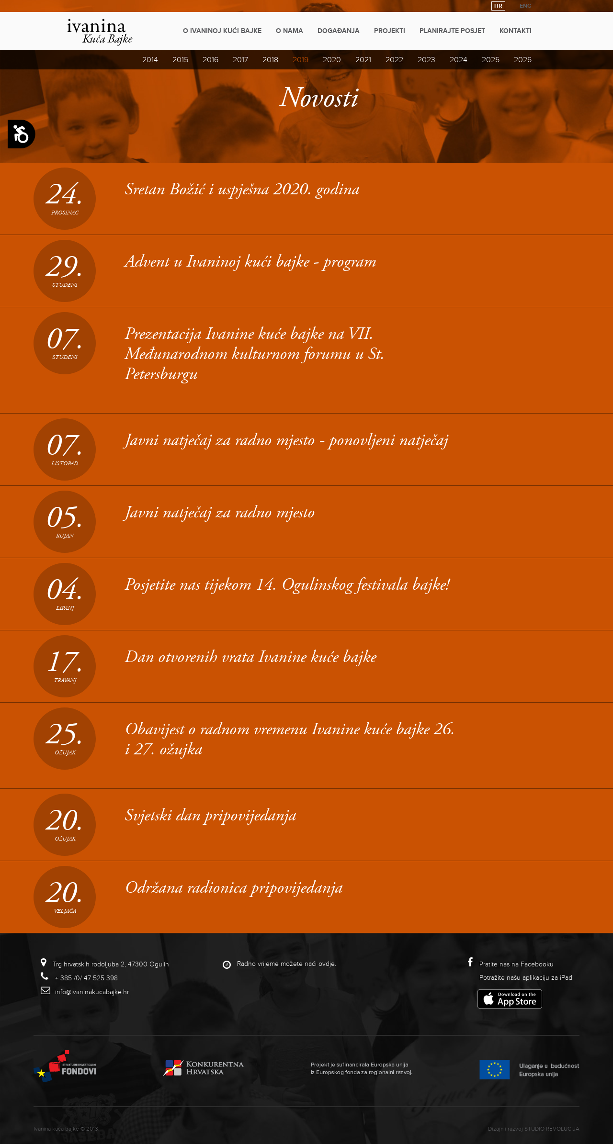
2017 (240, 60)
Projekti (389, 31)
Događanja (339, 31)
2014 (150, 60)
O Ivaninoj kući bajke (222, 31)
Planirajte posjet (452, 31)
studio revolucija (551, 1129)
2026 (523, 60)
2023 (426, 60)
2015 (180, 60)
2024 (458, 60)
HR (498, 6)
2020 (332, 60)
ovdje (326, 964)
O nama (289, 31)
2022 (394, 60)
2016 (210, 60)
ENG (526, 6)
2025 (490, 60)
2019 (300, 60)
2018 (270, 60)
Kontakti (515, 31)
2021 (363, 60)
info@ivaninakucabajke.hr (92, 992)
